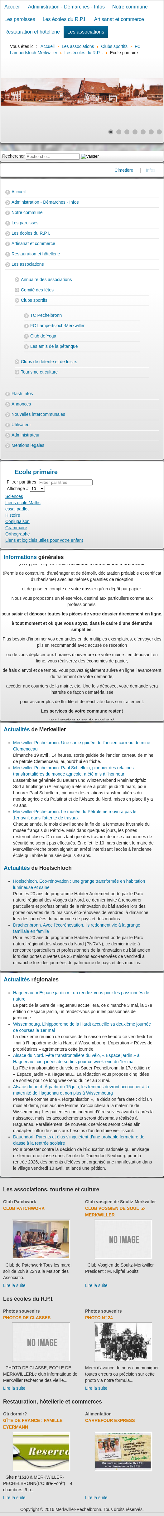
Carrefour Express (110, 1420)
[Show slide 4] (135, 131)
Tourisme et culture (39, 371)
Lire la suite (14, 1285)
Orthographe (17, 533)
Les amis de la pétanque (54, 346)
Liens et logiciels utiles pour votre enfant (44, 540)
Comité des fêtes (37, 289)
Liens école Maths (23, 502)
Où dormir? (15, 1413)
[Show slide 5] (143, 131)
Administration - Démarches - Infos (66, 6)
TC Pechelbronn (46, 315)
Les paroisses (19, 19)
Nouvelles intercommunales (38, 414)
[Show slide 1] (110, 131)
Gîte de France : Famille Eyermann (33, 1424)
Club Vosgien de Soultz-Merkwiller (115, 1211)
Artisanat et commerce (119, 19)
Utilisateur (21, 424)
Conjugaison (17, 521)
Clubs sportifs (34, 300)
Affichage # (18, 488)
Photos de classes (27, 1317)
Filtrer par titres (23, 481)
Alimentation (98, 1413)
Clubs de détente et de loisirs (49, 361)
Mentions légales (28, 445)
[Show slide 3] (126, 131)
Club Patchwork (19, 1201)
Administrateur (26, 434)
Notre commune (130, 6)
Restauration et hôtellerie (32, 31)
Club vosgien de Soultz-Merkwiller (120, 1201)
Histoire (12, 515)
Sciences (14, 496)
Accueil (12, 6)
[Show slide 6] (151, 131)
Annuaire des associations (46, 279)
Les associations (85, 31)
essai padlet (17, 508)
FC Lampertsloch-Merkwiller (57, 325)
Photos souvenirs (21, 1311)
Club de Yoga (43, 335)
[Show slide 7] (159, 131)
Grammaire (16, 527)
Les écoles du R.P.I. (65, 19)
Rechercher (13, 156)
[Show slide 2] (118, 131)
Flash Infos (22, 393)
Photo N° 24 (99, 1317)
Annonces (21, 403)
